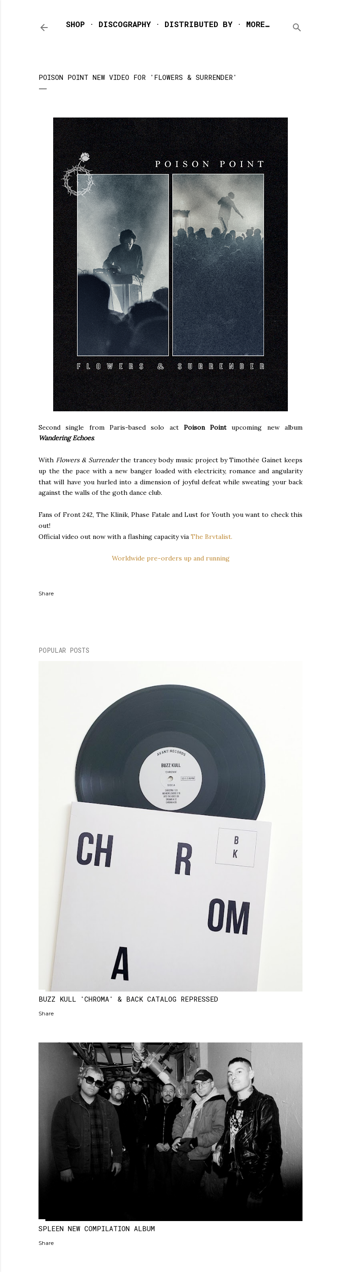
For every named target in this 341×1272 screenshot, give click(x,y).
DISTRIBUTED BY (198, 24)
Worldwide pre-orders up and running (171, 558)
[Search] (297, 25)
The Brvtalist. (211, 536)
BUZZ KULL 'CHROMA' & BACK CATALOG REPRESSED (128, 998)
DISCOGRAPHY (125, 24)
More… (258, 24)
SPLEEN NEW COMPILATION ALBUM (96, 1228)
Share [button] (46, 593)
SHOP (75, 24)
